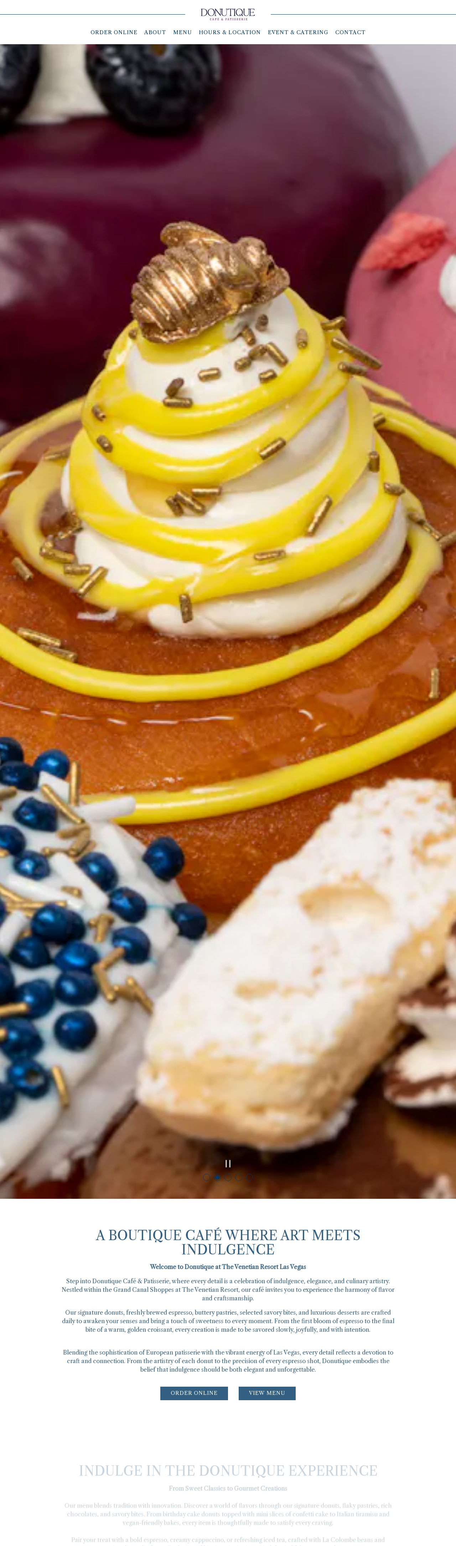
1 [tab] (206, 1081)
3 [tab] (228, 1081)
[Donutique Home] (228, 14)
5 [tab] (249, 1081)
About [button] (155, 32)
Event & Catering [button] (298, 32)
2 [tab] (217, 1081)
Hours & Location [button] (230, 32)
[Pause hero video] (228, 1067)
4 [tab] (238, 1081)
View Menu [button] (267, 1298)
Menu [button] (182, 32)
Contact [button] (350, 32)
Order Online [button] (114, 32)
